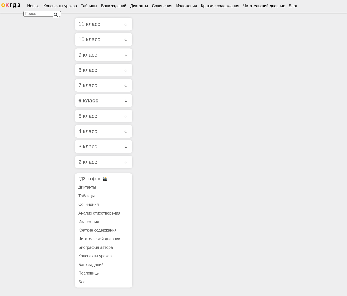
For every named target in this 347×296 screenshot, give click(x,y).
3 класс (102, 146)
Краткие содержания (220, 6)
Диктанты (139, 6)
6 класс (102, 100)
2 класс (102, 162)
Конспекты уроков (60, 6)
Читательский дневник (264, 6)
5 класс (102, 116)
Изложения (186, 6)
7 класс (102, 85)
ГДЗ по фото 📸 (93, 179)
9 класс (102, 55)
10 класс (102, 39)
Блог (293, 6)
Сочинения (162, 6)
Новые (33, 6)
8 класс (102, 70)
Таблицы (89, 6)
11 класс (102, 24)
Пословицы (89, 273)
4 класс (102, 131)
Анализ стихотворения (99, 213)
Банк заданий (113, 6)
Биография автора (95, 247)
